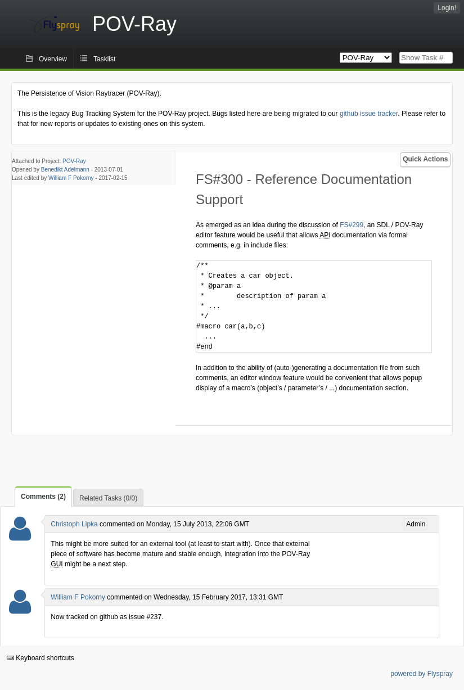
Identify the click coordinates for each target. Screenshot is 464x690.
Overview (53, 59)
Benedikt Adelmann (65, 169)
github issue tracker (369, 114)
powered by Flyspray (421, 674)
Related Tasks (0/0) (108, 498)
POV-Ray (74, 161)
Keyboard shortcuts (40, 658)
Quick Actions (425, 159)
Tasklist (104, 59)
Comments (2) (43, 496)
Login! (447, 8)
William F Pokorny (71, 178)
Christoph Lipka (74, 524)
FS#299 (351, 225)
